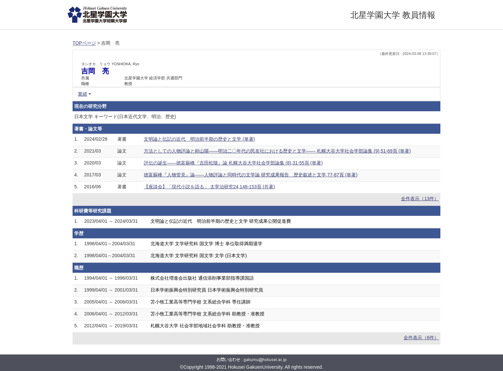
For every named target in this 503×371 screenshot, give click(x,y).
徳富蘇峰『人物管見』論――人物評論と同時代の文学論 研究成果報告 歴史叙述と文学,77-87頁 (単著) (251, 174)
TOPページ (84, 43)
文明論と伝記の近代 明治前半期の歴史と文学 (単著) (199, 139)
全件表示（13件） (420, 198)
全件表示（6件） (421, 337)
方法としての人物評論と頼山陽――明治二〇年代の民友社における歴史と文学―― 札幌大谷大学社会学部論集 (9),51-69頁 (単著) (277, 151)
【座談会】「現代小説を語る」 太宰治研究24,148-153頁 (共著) (209, 186)
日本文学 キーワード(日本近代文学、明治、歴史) (125, 116)
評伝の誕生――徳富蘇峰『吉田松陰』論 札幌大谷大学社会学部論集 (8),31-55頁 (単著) (233, 162)
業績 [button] (82, 94)
